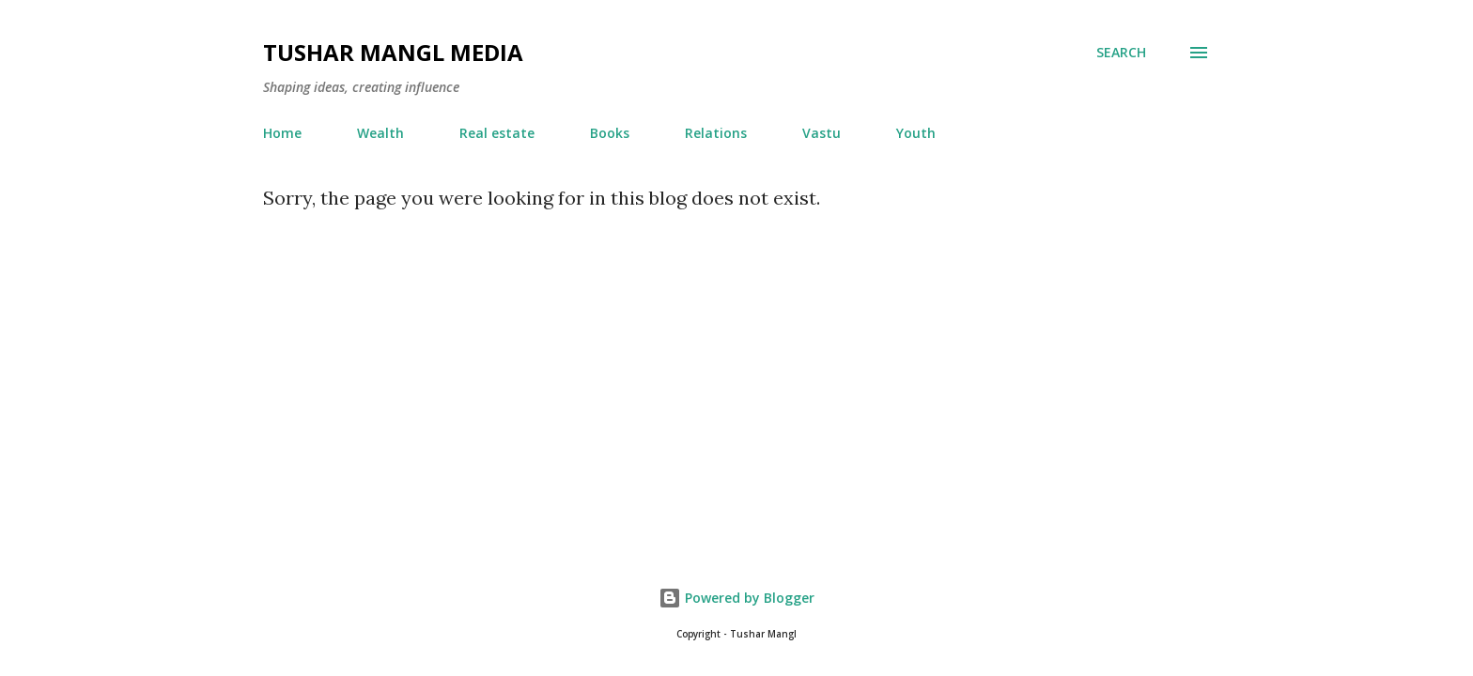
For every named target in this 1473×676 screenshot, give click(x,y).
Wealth (380, 133)
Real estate (497, 133)
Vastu (821, 133)
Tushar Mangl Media (393, 52)
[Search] (1121, 52)
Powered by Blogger (736, 598)
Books (609, 133)
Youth (916, 133)
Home (282, 133)
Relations (716, 133)
